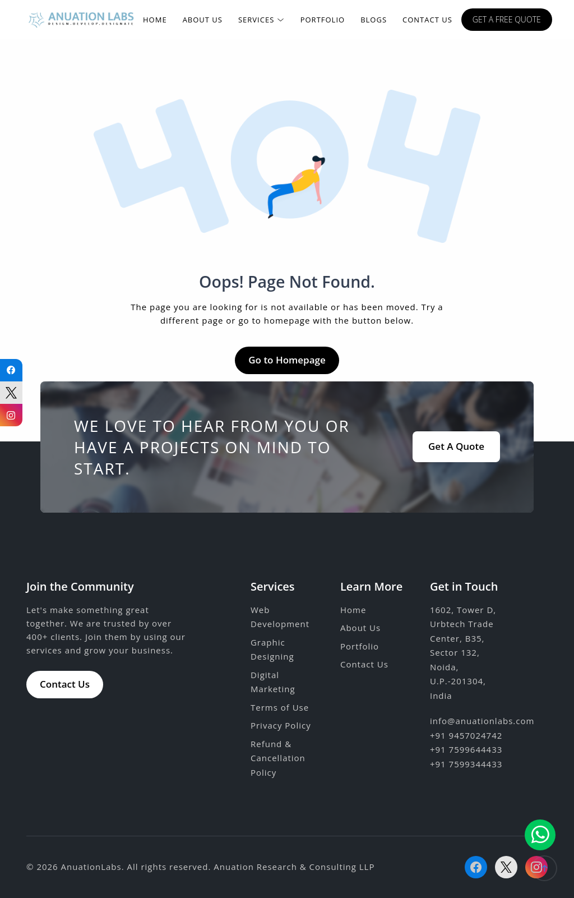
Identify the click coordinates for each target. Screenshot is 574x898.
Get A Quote (456, 446)
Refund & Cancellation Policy (278, 758)
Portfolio (322, 20)
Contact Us (427, 20)
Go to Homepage (286, 359)
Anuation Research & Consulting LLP (294, 866)
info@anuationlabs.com (482, 720)
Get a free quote (507, 19)
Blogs (373, 20)
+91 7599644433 (466, 749)
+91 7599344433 (466, 764)
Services (261, 20)
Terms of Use (280, 707)
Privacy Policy (281, 725)
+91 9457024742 (466, 735)
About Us (203, 20)
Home (155, 20)
